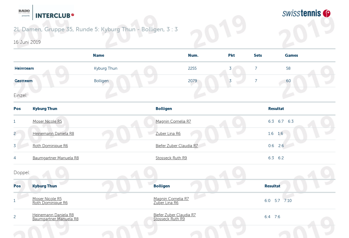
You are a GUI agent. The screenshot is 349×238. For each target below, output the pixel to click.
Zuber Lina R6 (168, 133)
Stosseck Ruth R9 (171, 158)
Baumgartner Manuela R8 (56, 158)
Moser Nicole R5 (47, 121)
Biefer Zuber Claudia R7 (177, 146)
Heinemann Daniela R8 (53, 133)
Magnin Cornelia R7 (173, 121)
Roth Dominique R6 (50, 146)
